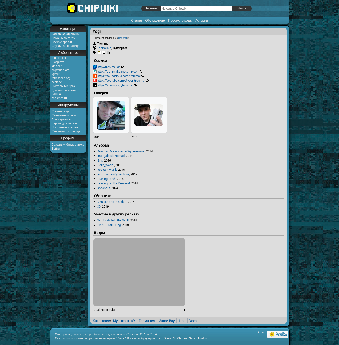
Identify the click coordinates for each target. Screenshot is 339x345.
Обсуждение (155, 20)
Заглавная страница (65, 34)
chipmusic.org (60, 70)
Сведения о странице (66, 131)
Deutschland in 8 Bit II (111, 202)
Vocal (193, 320)
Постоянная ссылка (65, 127)
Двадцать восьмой (64, 90)
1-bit (182, 320)
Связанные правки (64, 115)
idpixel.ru (57, 66)
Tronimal (122, 38)
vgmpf (56, 74)
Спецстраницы (61, 119)
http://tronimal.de (109, 67)
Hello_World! (105, 165)
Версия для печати (64, 123)
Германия (104, 48)
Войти (56, 148)
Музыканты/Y (124, 320)
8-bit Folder (59, 58)
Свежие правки (62, 42)
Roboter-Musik (107, 170)
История (201, 20)
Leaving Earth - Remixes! (113, 183)
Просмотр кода (180, 20)
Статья (136, 20)
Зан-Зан (57, 94)
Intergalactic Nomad (111, 156)
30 (99, 206)
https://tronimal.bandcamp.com (118, 71)
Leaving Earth (106, 179)
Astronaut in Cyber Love (113, 174)
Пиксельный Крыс (64, 86)
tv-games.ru (59, 98)
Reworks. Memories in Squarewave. (121, 151)
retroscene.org (61, 78)
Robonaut (103, 188)
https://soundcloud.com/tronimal (119, 76)
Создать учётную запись (68, 144)
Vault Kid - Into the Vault (113, 220)
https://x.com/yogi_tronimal (115, 85)
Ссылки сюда (60, 111)
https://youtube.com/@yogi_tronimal (121, 81)
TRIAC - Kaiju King (109, 225)
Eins (100, 160)
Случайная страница (66, 46)
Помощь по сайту (63, 38)
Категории (101, 320)
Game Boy (167, 320)
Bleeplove (58, 62)
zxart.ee (57, 82)
